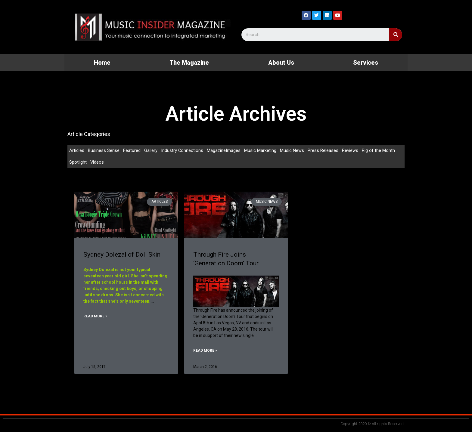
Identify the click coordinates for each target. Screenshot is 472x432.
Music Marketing (260, 150)
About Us (281, 62)
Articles (76, 150)
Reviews (350, 150)
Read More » (95, 317)
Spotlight (78, 162)
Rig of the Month (378, 150)
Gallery (150, 150)
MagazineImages (224, 150)
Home (102, 62)
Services (365, 62)
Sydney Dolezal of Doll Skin (121, 254)
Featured (132, 150)
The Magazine (189, 62)
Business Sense (104, 150)
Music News (292, 150)
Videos (97, 162)
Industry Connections (182, 150)
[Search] (395, 34)
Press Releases (323, 150)
